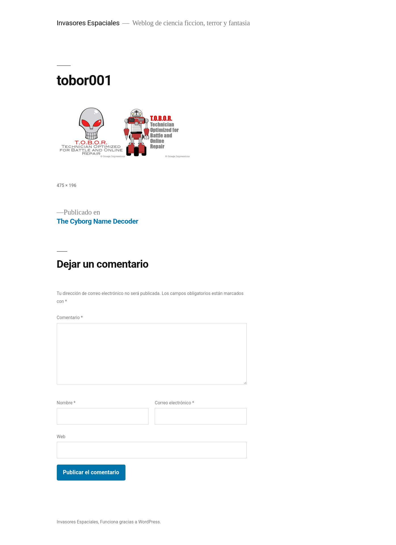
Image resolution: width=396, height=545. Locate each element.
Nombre (66, 402)
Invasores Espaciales (88, 23)
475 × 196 (66, 185)
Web (61, 436)
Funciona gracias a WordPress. (130, 522)
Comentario (70, 317)
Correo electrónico (174, 402)
